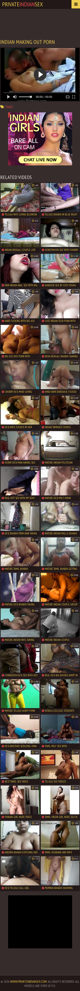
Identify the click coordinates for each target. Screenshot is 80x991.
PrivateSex (22, 4)
